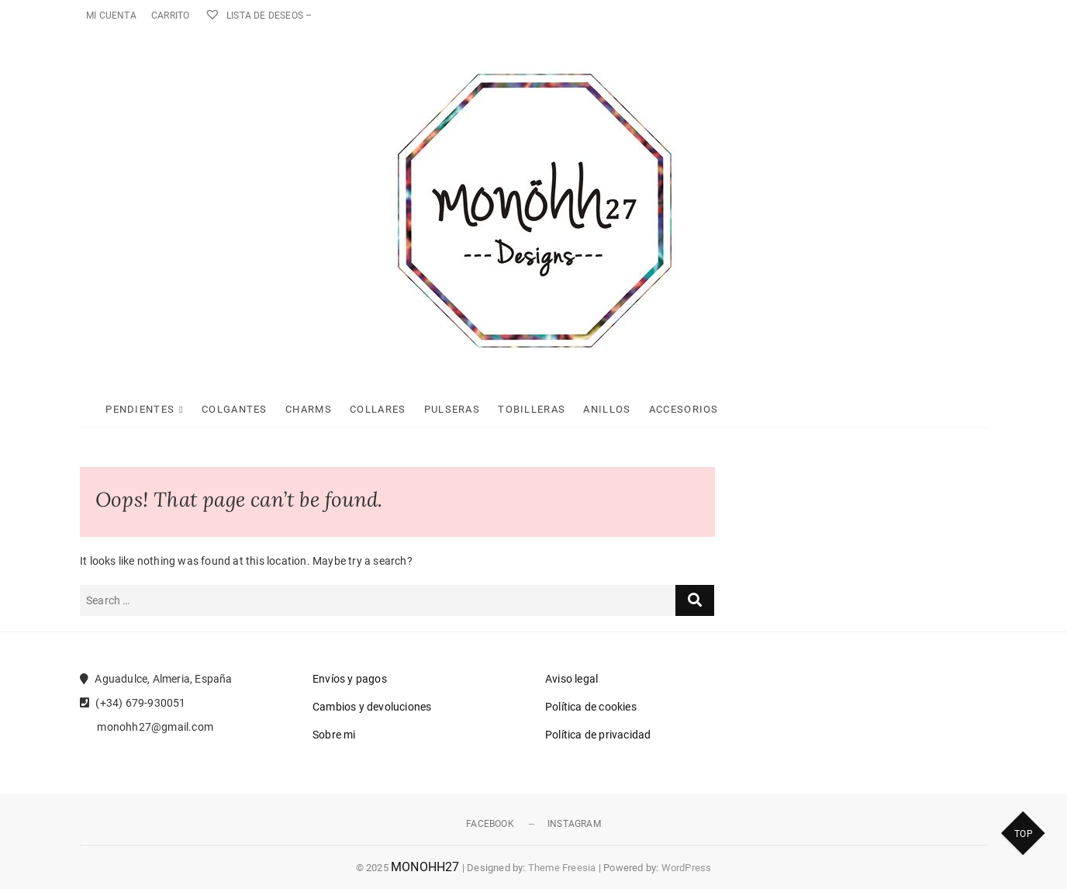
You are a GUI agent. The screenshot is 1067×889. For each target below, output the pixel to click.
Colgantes (235, 409)
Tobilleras (531, 409)
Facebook (490, 823)
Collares (378, 409)
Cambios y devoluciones (372, 706)
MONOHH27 (425, 867)
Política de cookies (591, 706)
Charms (308, 409)
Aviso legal (571, 679)
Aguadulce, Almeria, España (156, 679)
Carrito (170, 15)
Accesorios (684, 409)
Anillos (606, 409)
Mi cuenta (111, 15)
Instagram (574, 823)
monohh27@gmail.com (146, 727)
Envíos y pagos (350, 679)
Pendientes (139, 409)
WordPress (686, 867)
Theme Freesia (562, 867)
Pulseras (452, 409)
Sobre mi (334, 734)
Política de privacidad (598, 734)
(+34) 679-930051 (133, 703)
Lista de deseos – (259, 15)
